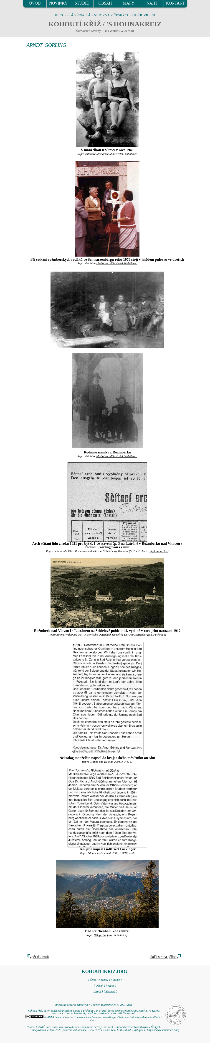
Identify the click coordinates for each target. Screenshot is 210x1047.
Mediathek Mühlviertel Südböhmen (116, 154)
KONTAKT (175, 3)
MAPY (128, 3)
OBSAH (105, 3)
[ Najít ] (98, 991)
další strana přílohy (164, 957)
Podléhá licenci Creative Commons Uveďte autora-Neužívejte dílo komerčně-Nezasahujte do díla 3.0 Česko (93, 1019)
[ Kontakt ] (110, 991)
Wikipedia (100, 935)
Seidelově (103, 631)
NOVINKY (58, 3)
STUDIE (82, 3)
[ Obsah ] (99, 985)
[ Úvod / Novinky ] (99, 979)
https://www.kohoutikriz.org (163, 1030)
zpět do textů (39, 957)
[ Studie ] (116, 979)
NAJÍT (152, 3)
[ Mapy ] (111, 985)
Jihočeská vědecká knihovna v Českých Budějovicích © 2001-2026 (93, 1004)
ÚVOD (34, 3)
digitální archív (159, 551)
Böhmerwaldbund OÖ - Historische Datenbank (83, 634)
